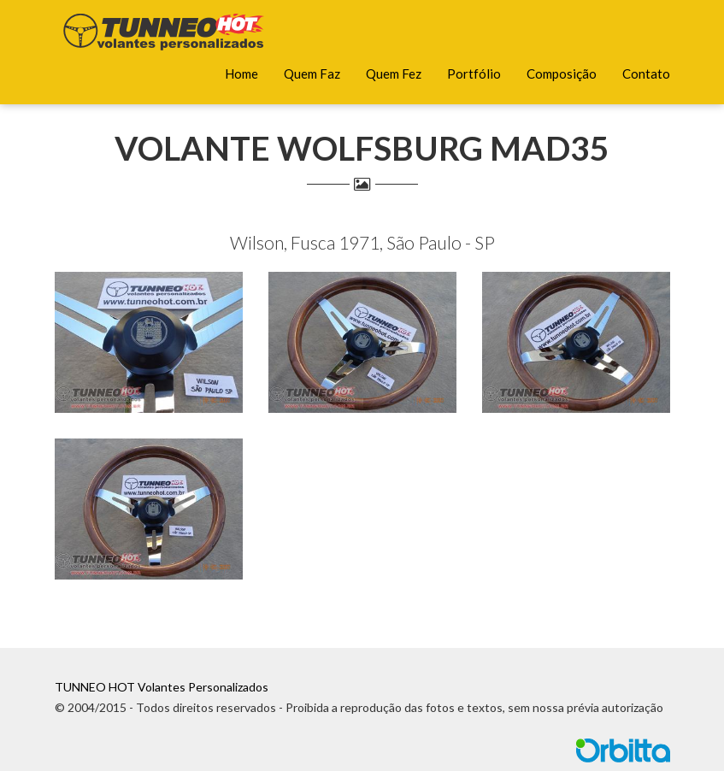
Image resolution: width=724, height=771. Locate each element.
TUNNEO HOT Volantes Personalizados (161, 687)
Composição (562, 73)
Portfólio (474, 73)
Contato (646, 73)
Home (241, 73)
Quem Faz (312, 73)
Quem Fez (393, 73)
